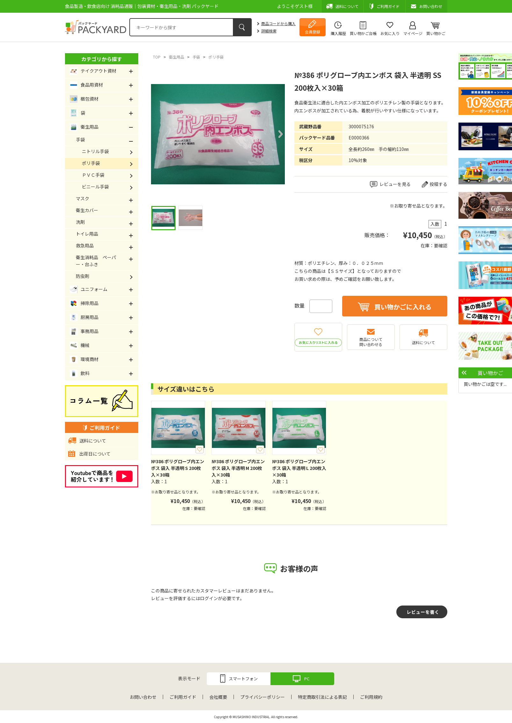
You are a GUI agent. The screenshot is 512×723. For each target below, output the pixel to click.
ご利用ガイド (182, 697)
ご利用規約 (371, 697)
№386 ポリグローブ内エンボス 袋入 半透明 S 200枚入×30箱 (177, 468)
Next (280, 134)
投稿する (438, 184)
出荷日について (95, 453)
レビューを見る (395, 184)
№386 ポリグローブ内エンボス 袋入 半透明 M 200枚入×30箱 (238, 468)
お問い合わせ (143, 697)
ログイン (209, 598)
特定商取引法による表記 (322, 697)
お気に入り (390, 33)
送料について (423, 342)
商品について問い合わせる (370, 342)
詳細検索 (269, 30)
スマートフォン (243, 679)
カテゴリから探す (101, 59)
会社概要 (218, 697)
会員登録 (312, 31)
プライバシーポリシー (262, 697)
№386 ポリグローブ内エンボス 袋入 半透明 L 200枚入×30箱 (299, 468)
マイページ (412, 33)
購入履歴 (338, 33)
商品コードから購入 (278, 23)
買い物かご (435, 33)
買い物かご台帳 (363, 33)
